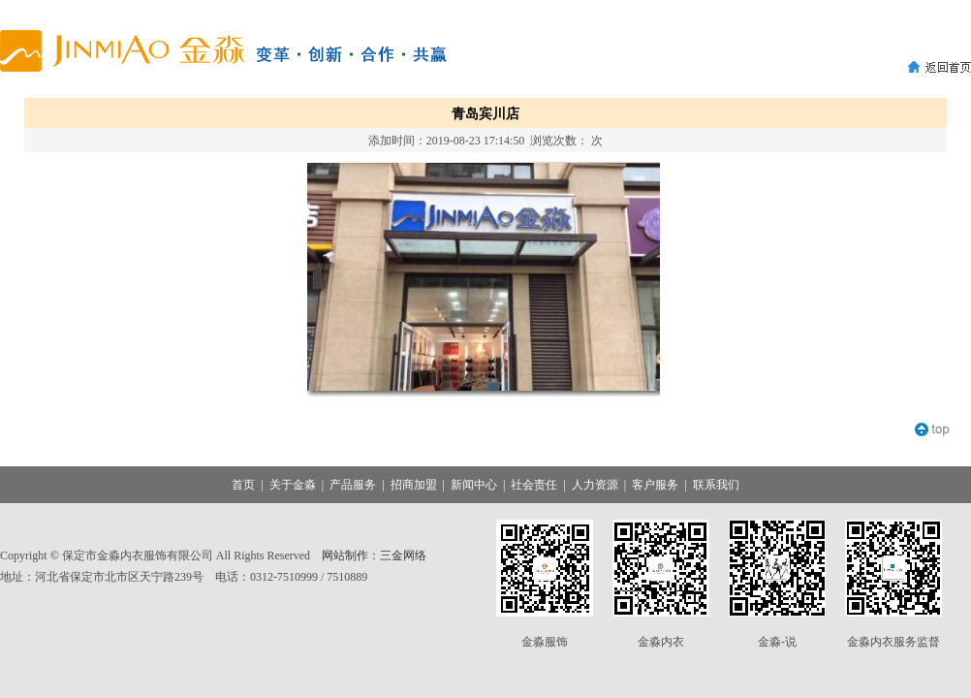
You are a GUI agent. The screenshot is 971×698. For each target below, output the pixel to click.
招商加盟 (414, 485)
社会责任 (534, 485)
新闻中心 (474, 485)
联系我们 (716, 485)
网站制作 (345, 555)
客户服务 (655, 485)
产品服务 (352, 485)
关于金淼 (292, 485)
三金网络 (403, 555)
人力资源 (595, 485)
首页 (243, 485)
